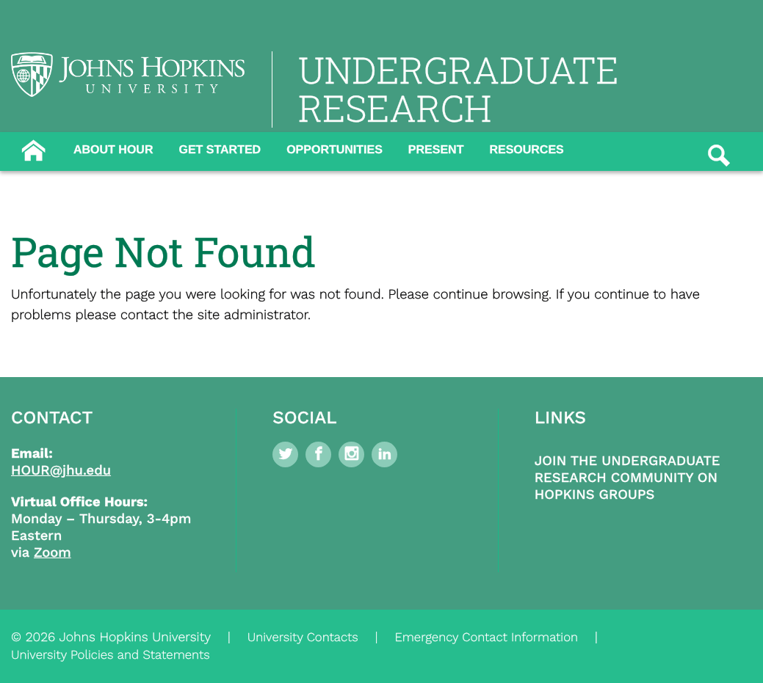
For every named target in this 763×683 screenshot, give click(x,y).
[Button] (33, 149)
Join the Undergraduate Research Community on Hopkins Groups (627, 478)
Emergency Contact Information (486, 637)
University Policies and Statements (110, 655)
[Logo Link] (128, 74)
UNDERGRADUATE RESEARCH (458, 89)
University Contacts (302, 637)
